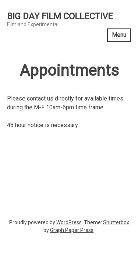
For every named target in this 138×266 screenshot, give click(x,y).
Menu (119, 34)
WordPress (69, 222)
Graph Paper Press (71, 230)
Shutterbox (116, 222)
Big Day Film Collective (60, 16)
